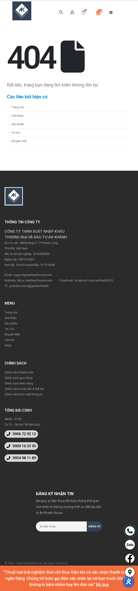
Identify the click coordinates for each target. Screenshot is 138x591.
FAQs (8, 345)
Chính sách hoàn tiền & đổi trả (24, 389)
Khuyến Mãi (12, 334)
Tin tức (15, 132)
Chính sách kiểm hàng (19, 383)
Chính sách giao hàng (18, 378)
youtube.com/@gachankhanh (29, 286)
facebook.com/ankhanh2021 (93, 280)
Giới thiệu (17, 115)
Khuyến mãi (19, 141)
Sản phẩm (17, 124)
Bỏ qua (102, 584)
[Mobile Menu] (111, 12)
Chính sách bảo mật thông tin (24, 394)
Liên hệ (9, 340)
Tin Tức (9, 329)
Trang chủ (17, 107)
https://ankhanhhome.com (35, 280)
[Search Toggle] (61, 12)
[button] (21, 434)
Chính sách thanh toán (19, 372)
